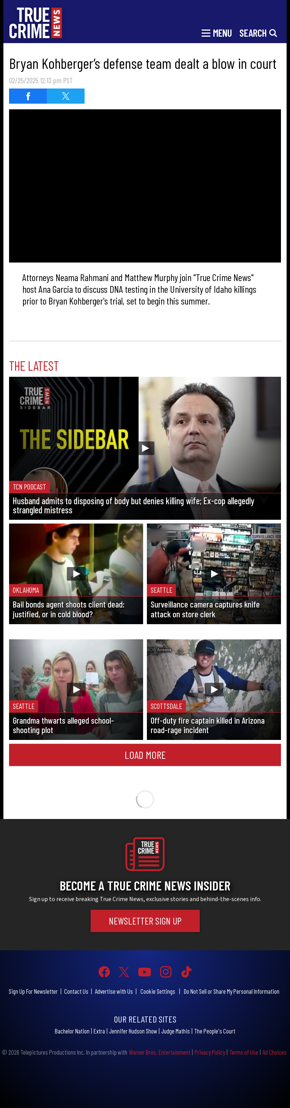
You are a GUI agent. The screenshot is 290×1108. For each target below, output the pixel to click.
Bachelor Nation (72, 1031)
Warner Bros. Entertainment (159, 1052)
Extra (99, 1031)
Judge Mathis (175, 1031)
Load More (145, 754)
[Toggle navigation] (217, 32)
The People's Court (214, 1031)
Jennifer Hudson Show (133, 1031)
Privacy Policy (209, 1052)
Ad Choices (274, 1052)
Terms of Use (243, 1052)
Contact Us (76, 991)
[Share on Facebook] (28, 96)
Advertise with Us (114, 991)
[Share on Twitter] (66, 96)
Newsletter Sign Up (145, 920)
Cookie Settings (157, 991)
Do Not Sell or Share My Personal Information (231, 991)
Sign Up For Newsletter (33, 991)
